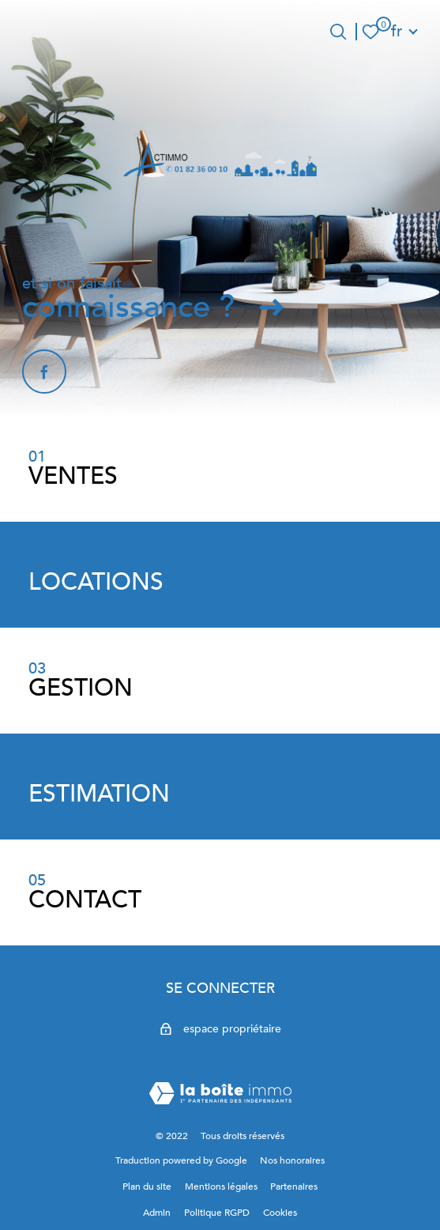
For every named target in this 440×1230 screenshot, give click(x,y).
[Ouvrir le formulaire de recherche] (338, 31)
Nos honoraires (292, 1160)
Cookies (280, 1212)
